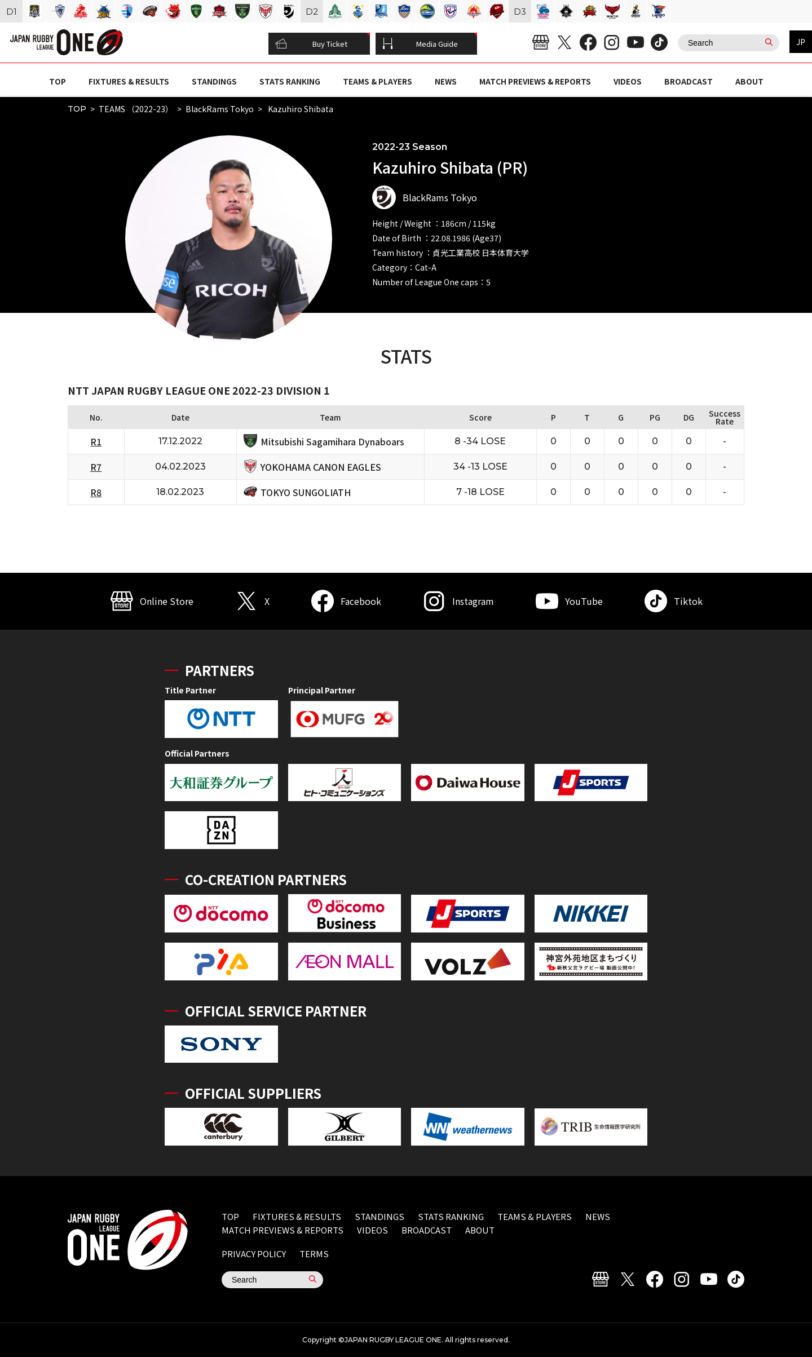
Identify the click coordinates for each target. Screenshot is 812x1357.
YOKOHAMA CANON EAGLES (321, 466)
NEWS (446, 81)
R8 (96, 492)
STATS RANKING (289, 81)
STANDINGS (214, 81)
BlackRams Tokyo (220, 108)
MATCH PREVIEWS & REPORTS (535, 81)
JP (800, 41)
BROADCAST (688, 81)
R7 (96, 467)
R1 (96, 441)
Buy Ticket (311, 44)
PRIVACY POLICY (254, 1253)
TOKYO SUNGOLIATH (306, 492)
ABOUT (749, 81)
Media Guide (420, 44)
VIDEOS (628, 81)
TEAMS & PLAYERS (377, 81)
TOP (57, 81)
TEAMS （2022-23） (136, 108)
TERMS (314, 1253)
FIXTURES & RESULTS (129, 81)
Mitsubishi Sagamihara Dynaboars (332, 441)
